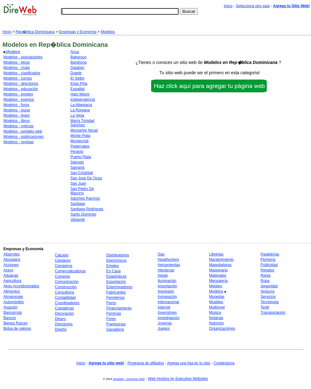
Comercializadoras (70, 271)
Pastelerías (270, 254)
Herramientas (169, 265)
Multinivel (217, 307)
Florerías (113, 313)
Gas (161, 254)
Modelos (108, 32)
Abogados (11, 259)
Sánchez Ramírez (85, 198)
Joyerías (165, 323)
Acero (8, 270)
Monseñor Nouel (84, 130)
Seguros (268, 291)
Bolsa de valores (17, 328)
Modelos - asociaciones (22, 57)
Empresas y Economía (78, 32)
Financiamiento (119, 308)
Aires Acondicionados (21, 286)
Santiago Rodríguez (86, 209)
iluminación (167, 281)
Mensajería (218, 281)
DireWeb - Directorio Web (129, 379)
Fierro (111, 303)
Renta (265, 275)
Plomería (268, 259)
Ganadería (115, 329)
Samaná (77, 167)
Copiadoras (64, 308)
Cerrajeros (63, 266)
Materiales (217, 275)
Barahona (78, 62)
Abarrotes (11, 254)
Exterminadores (119, 287)
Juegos (164, 328)
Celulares (63, 260)
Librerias (216, 254)
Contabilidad (65, 297)
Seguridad (269, 286)
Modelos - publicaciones (23, 136)
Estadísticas (116, 276)
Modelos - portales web (22, 131)
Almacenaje (13, 296)
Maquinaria (218, 270)
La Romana (80, 110)
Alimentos (11, 291)
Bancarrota (12, 312)
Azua (74, 52)
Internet (164, 307)
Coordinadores (67, 303)
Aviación (10, 307)
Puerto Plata (80, 157)
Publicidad (269, 265)
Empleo (112, 266)
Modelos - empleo (18, 94)
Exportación (116, 282)
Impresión (166, 291)
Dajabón (77, 68)
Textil (265, 307)
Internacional (168, 302)
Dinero (60, 319)
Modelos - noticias (18, 126)
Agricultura (12, 281)
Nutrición (216, 323)
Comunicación (67, 282)
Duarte (76, 73)
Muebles (216, 302)
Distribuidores (117, 255)
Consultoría (64, 292)
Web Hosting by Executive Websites (178, 379)
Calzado (62, 255)
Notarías (216, 318)
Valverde (77, 219)
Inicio (228, 6)
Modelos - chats (16, 68)
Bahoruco (78, 57)
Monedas (216, 296)
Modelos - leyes (16, 115)
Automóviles (13, 302)
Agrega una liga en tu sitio (188, 363)
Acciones (11, 265)
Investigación (168, 318)
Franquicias (116, 324)
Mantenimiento (221, 259)
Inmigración (167, 296)
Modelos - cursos (17, 78)
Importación (167, 286)
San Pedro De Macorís (82, 191)
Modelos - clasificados (21, 73)
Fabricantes (116, 292)
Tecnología (270, 302)
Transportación (273, 312)
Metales (215, 286)
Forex (111, 319)
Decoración (64, 313)
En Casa (113, 271)
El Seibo (77, 78)
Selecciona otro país (253, 6)
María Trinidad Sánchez (82, 123)
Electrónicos (116, 260)
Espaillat (77, 89)
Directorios (64, 324)
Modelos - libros (16, 121)
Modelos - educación (20, 89)
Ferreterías (115, 297)
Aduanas (10, 275)
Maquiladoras (220, 265)
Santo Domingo (83, 214)
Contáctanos (223, 363)
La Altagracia (81, 105)
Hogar (163, 275)
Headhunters (168, 259)
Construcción (66, 287)
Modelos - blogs (16, 62)
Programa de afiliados (145, 363)
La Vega (77, 115)
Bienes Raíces (15, 323)
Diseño (60, 329)
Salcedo (77, 162)
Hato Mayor (80, 94)
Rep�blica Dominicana (35, 32)
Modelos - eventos (18, 99)
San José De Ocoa (86, 178)
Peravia (76, 151)
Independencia (82, 99)
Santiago (77, 204)
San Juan (78, 183)
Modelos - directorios (20, 83)
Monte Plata (80, 136)
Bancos (9, 318)
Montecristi (79, 141)
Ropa (265, 281)
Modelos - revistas (18, 142)
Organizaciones (222, 328)
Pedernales (79, 146)
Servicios (268, 296)
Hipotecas (166, 270)
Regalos (267, 270)
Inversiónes (167, 312)
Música (215, 312)
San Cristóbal (81, 173)
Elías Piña (78, 83)
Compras (62, 276)
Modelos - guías (16, 110)
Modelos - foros (16, 105)
